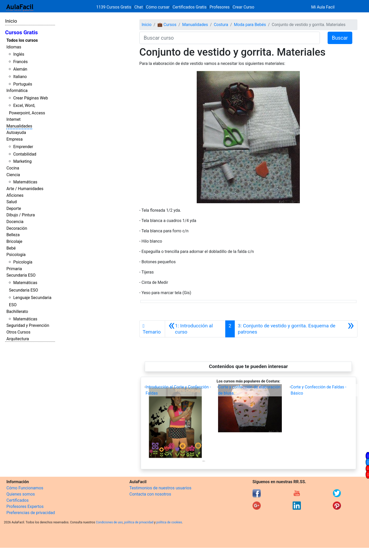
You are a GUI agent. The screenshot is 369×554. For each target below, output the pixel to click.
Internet (13, 119)
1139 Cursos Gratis (114, 7)
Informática (17, 90)
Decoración (16, 228)
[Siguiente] (296, 328)
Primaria (14, 268)
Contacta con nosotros (150, 494)
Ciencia (13, 174)
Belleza (13, 234)
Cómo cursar (157, 7)
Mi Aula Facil (323, 7)
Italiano (20, 76)
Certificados (17, 500)
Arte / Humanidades (24, 188)
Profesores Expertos (24, 506)
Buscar (340, 38)
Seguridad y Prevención (27, 325)
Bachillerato (17, 311)
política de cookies (169, 522)
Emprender (23, 146)
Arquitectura (17, 338)
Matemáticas (25, 182)
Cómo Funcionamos (24, 487)
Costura (221, 24)
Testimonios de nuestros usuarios (160, 487)
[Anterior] (195, 328)
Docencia (14, 221)
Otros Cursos (18, 332)
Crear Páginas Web (30, 98)
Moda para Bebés (250, 24)
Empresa (14, 139)
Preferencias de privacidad (30, 512)
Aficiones (14, 195)
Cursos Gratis (21, 32)
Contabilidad (24, 154)
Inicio (11, 21)
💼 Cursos (166, 24)
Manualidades (19, 126)
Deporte (13, 208)
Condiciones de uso (109, 522)
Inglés (18, 54)
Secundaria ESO (20, 275)
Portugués (22, 84)
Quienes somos (20, 494)
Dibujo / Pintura (20, 214)
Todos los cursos (22, 40)
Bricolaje (14, 241)
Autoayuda (16, 132)
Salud (11, 201)
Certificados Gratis (189, 7)
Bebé (11, 248)
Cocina (12, 168)
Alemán (20, 69)
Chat (138, 7)
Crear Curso (243, 7)
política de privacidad (138, 522)
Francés (20, 61)
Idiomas (13, 47)
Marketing (22, 161)
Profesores (220, 7)
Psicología (15, 254)
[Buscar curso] (229, 38)
